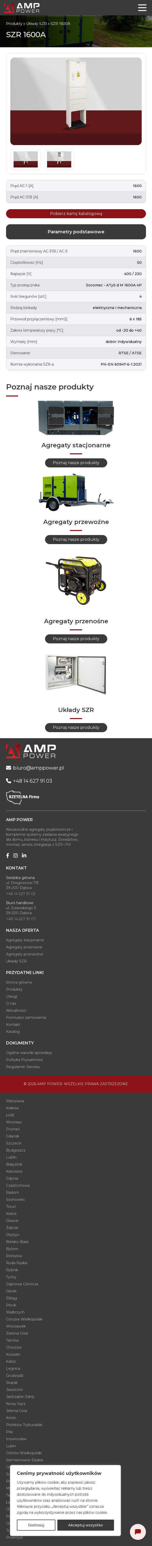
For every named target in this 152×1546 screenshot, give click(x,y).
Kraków (12, 1108)
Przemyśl (14, 1537)
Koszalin (13, 1354)
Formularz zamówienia (26, 1017)
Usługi (11, 996)
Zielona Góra (17, 1333)
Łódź (10, 1115)
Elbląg (11, 1298)
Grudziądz (15, 1375)
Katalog (13, 1031)
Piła (9, 1432)
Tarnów (12, 1340)
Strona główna (19, 982)
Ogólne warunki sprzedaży (29, 1052)
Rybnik (12, 1270)
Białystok (14, 1164)
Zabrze (12, 1227)
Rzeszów (14, 1256)
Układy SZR (36, 23)
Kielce (11, 1213)
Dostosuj (36, 1525)
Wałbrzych (15, 1312)
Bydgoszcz (16, 1150)
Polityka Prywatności (24, 1059)
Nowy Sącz (16, 1403)
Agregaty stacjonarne (25, 940)
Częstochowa (18, 1185)
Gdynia (12, 1178)
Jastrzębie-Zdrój (20, 1396)
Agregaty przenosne (24, 947)
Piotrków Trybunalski (24, 1425)
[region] (65, 1500)
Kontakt (13, 1024)
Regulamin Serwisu (23, 1067)
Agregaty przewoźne (24, 954)
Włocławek (16, 1326)
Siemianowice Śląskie (24, 1460)
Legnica (13, 1368)
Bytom (12, 1249)
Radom (12, 1192)
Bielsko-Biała (17, 1242)
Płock (11, 1305)
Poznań (13, 1129)
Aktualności (16, 1010)
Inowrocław (16, 1439)
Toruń (11, 1206)
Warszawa (15, 1101)
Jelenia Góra (16, 1410)
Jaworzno (14, 1389)
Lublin (11, 1157)
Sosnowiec (15, 1199)
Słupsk (12, 1382)
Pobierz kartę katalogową (76, 213)
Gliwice (12, 1220)
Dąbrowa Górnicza (22, 1284)
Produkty (14, 23)
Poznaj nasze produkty (76, 462)
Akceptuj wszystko (85, 1525)
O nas (11, 1003)
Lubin (11, 1446)
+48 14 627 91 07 (21, 919)
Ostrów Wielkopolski (24, 1453)
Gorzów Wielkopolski (24, 1319)
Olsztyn (12, 1234)
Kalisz (11, 1361)
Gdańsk (12, 1136)
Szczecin (14, 1143)
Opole (11, 1291)
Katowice (14, 1171)
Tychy (11, 1277)
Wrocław (14, 1122)
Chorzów (14, 1347)
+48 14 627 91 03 (20, 894)
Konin (11, 1418)
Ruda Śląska (16, 1263)
